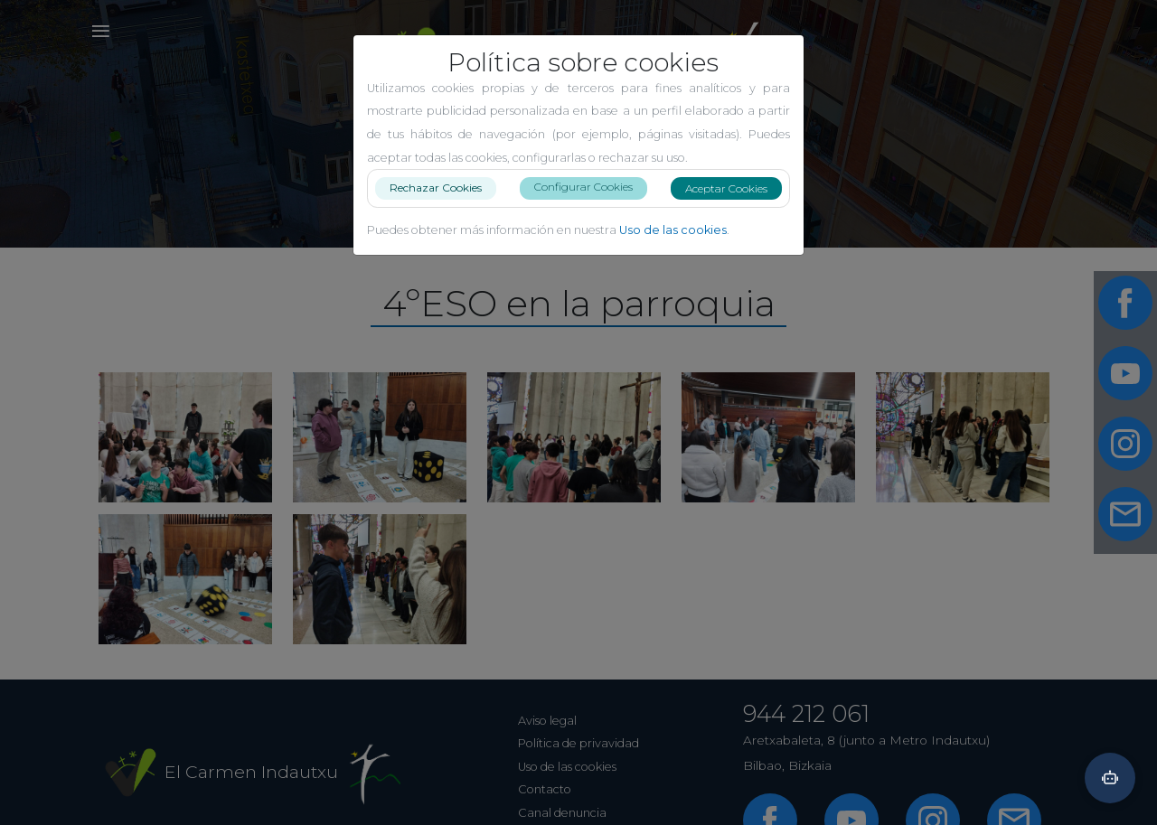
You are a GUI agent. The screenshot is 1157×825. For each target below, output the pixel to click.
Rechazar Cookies (436, 187)
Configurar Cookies (583, 186)
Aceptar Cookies (726, 188)
